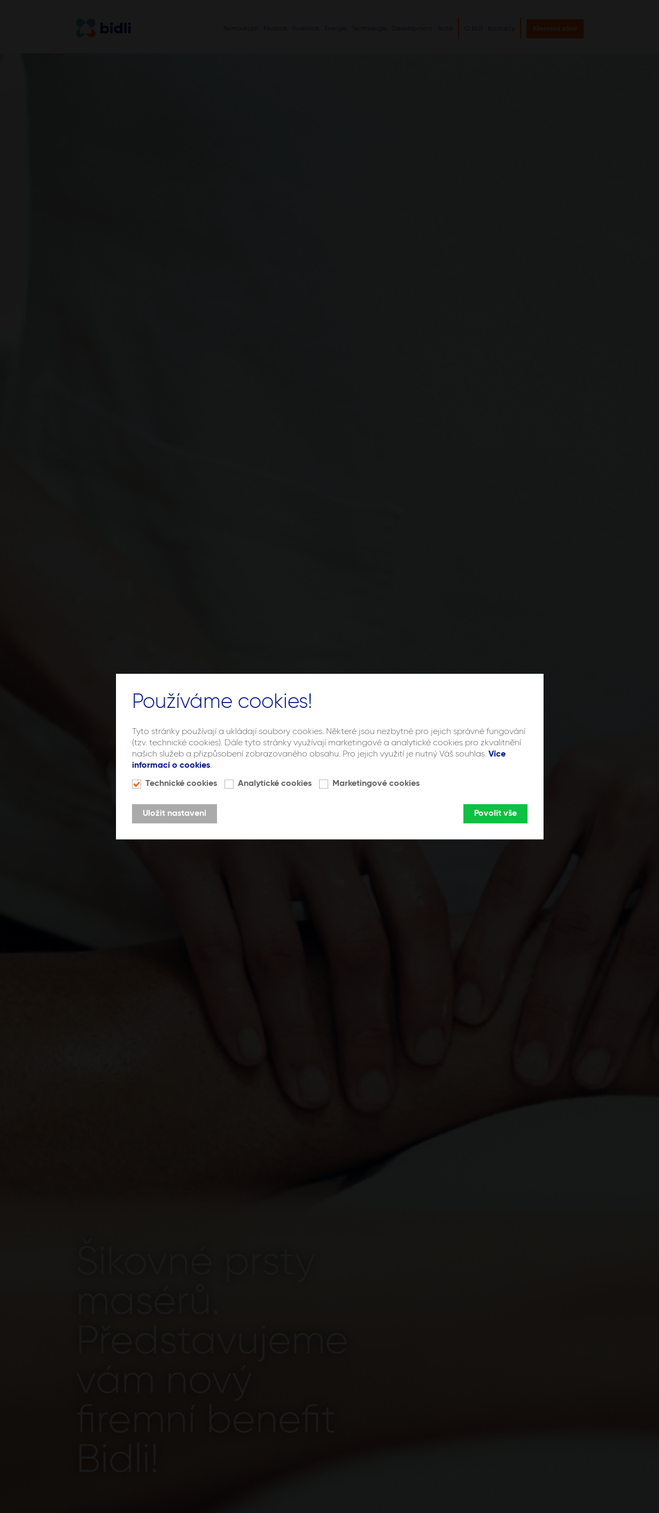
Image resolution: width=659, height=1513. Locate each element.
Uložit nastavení (174, 813)
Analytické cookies (275, 783)
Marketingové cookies (376, 783)
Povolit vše (495, 813)
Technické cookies (181, 783)
